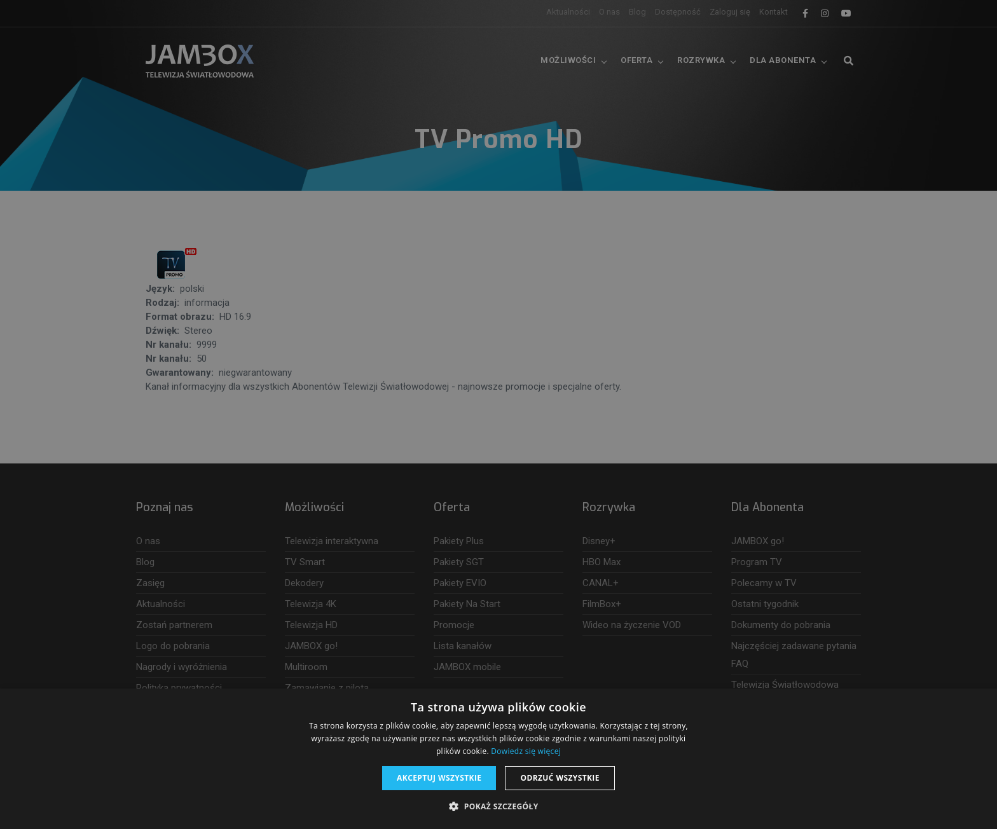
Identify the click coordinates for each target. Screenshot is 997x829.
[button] (498, 807)
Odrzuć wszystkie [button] (559, 777)
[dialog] (498, 414)
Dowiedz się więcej (526, 751)
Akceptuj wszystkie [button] (439, 777)
